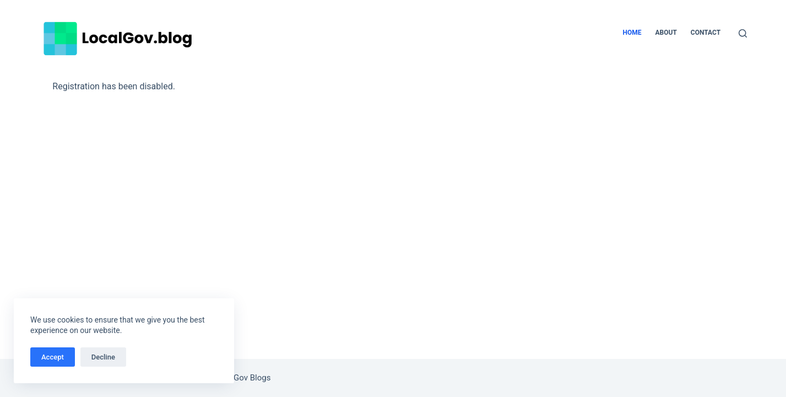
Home (631, 32)
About (665, 32)
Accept (52, 357)
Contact (705, 32)
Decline (103, 357)
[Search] (743, 33)
